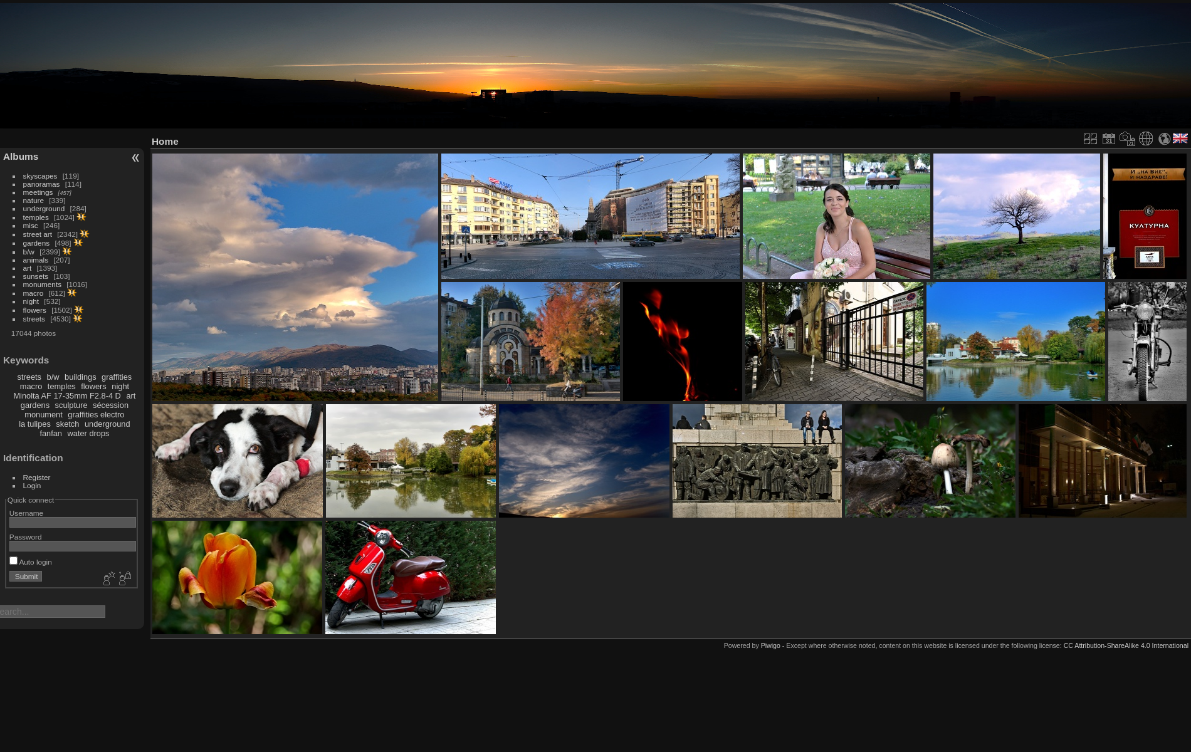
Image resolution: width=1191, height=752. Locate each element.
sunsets (36, 276)
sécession (111, 405)
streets (34, 319)
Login (32, 485)
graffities (117, 377)
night (31, 301)
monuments (42, 284)
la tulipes (35, 424)
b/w (28, 252)
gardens (36, 243)
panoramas (41, 184)
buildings (81, 377)
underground (44, 208)
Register (37, 477)
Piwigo (770, 645)
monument (43, 414)
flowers (34, 310)
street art (37, 234)
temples (36, 217)
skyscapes (40, 176)
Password (25, 537)
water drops (89, 433)
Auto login (30, 562)
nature (33, 200)
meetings (38, 192)
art (27, 268)
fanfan (50, 433)
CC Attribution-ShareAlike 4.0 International (1126, 645)
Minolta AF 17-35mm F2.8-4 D (66, 395)
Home (165, 141)
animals (36, 260)
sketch (67, 424)
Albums (20, 156)
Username (26, 513)
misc (30, 225)
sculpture (71, 405)
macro (33, 293)
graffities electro (96, 414)
